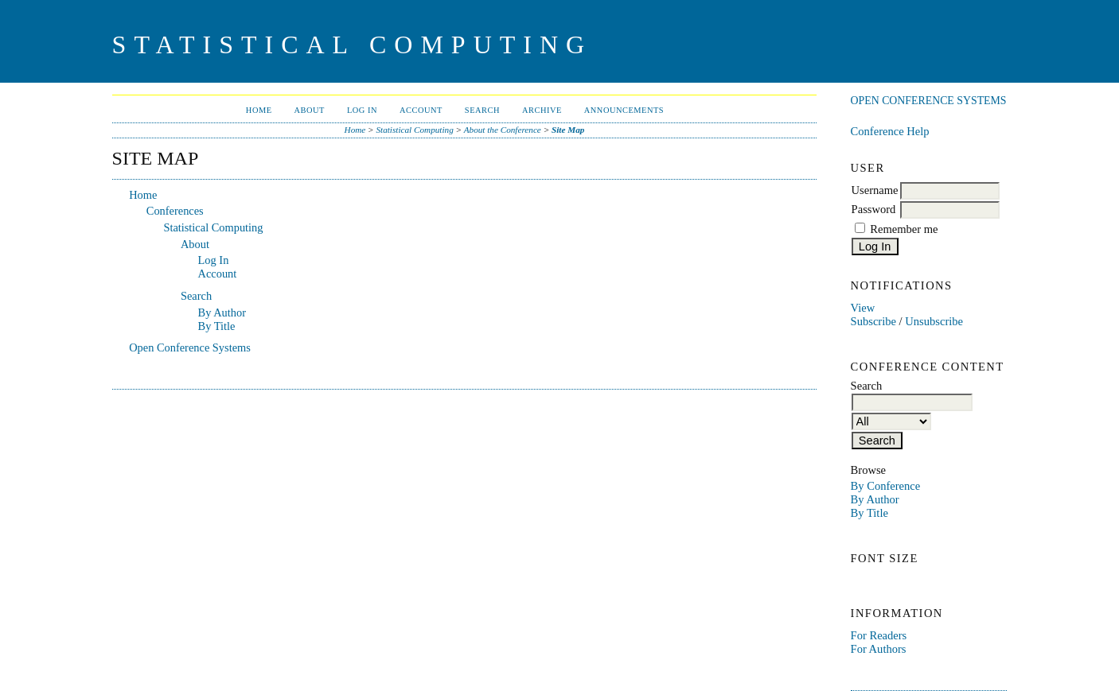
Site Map (568, 129)
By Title (869, 513)
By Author (875, 499)
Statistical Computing (414, 129)
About (309, 110)
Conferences (175, 210)
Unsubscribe (934, 321)
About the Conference (502, 129)
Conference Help (890, 131)
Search (482, 110)
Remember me (904, 229)
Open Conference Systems (929, 101)
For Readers (879, 635)
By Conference (886, 485)
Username (875, 190)
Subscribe (873, 321)
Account (421, 110)
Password (874, 209)
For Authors (879, 648)
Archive (542, 110)
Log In (362, 110)
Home (259, 110)
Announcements (624, 110)
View (863, 307)
